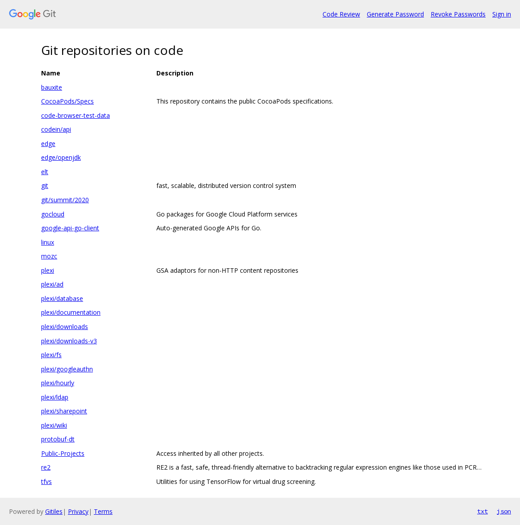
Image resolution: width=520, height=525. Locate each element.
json (504, 511)
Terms (103, 511)
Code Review (341, 14)
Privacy (78, 511)
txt (482, 511)
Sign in (501, 14)
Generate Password (395, 14)
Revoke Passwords (458, 14)
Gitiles (54, 511)
